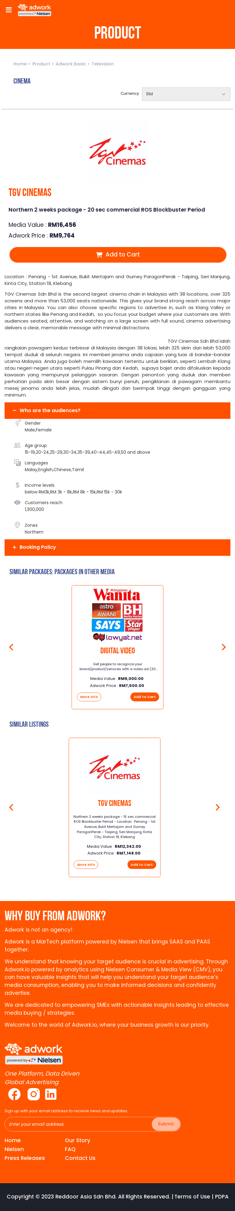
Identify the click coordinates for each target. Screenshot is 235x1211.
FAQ (70, 1149)
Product (41, 64)
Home (20, 64)
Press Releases (25, 1158)
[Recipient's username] (93, 1124)
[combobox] (186, 94)
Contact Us (80, 1158)
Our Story (77, 1140)
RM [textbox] (149, 94)
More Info (89, 696)
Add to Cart (118, 254)
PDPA (222, 1197)
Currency (130, 93)
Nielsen (14, 1149)
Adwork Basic (71, 64)
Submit (166, 1124)
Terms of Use (192, 1197)
